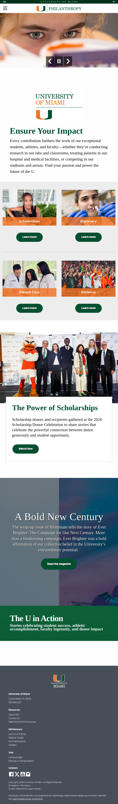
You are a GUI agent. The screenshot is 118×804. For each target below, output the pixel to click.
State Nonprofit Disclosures (22, 722)
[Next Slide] (68, 61)
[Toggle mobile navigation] (5, 8)
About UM (14, 715)
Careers (12, 745)
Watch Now (26, 448)
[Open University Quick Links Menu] (113, 2)
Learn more (29, 237)
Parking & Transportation (21, 761)
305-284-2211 (15, 702)
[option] (59, 40)
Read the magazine (59, 564)
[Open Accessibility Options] (4, 2)
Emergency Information (20, 786)
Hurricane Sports (17, 741)
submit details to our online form (27, 799)
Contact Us (14, 718)
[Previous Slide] (50, 61)
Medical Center (16, 738)
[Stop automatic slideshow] (59, 61)
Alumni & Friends (17, 734)
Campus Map (15, 757)
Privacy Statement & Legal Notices (25, 789)
